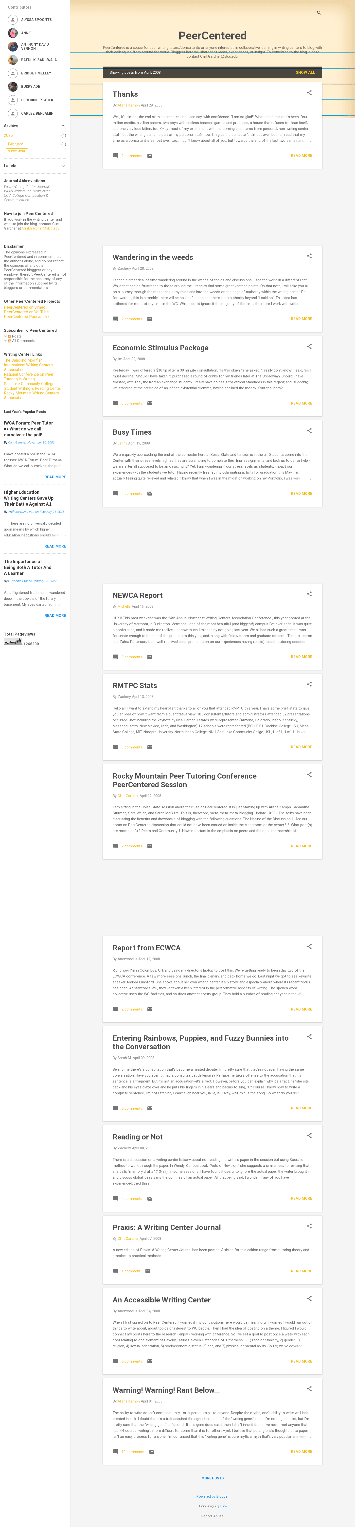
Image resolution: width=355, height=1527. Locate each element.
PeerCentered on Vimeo (24, 307)
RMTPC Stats (135, 685)
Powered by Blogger (212, 1496)
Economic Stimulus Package (161, 347)
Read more (301, 155)
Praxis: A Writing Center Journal (167, 1227)
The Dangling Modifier (23, 360)
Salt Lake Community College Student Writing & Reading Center (32, 386)
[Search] (319, 13)
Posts (15, 336)
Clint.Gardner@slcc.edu (40, 228)
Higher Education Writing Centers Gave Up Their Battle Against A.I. (28, 498)
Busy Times (132, 432)
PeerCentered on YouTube (26, 312)
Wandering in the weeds (153, 257)
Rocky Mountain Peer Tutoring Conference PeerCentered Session (185, 780)
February (15, 144)
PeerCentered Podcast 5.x (27, 316)
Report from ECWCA (147, 947)
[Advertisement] (212, 207)
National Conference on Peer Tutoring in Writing (28, 376)
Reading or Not (138, 1137)
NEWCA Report (138, 595)
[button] (309, 93)
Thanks (125, 94)
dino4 (223, 1506)
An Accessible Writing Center (162, 1300)
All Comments (21, 340)
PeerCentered (212, 35)
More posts (212, 1478)
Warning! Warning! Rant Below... (166, 1390)
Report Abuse (212, 1516)
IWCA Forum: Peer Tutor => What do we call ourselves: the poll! (28, 428)
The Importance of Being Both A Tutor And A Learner (28, 567)
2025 (8, 135)
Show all (305, 72)
